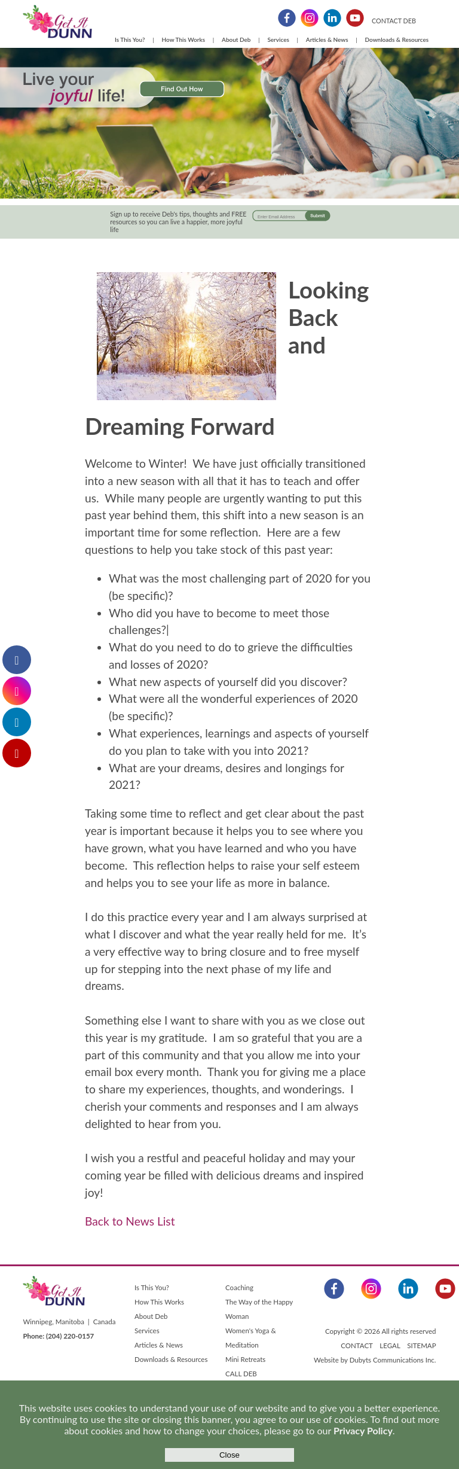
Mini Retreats (245, 1359)
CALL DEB (241, 1373)
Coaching (239, 1287)
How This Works (183, 39)
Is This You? (130, 39)
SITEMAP (421, 1345)
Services (278, 39)
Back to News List (130, 1221)
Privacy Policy (363, 1430)
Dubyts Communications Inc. (393, 1360)
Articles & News (327, 39)
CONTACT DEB (394, 21)
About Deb (236, 39)
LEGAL (390, 1345)
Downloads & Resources (397, 39)
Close (229, 1454)
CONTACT (356, 1345)
